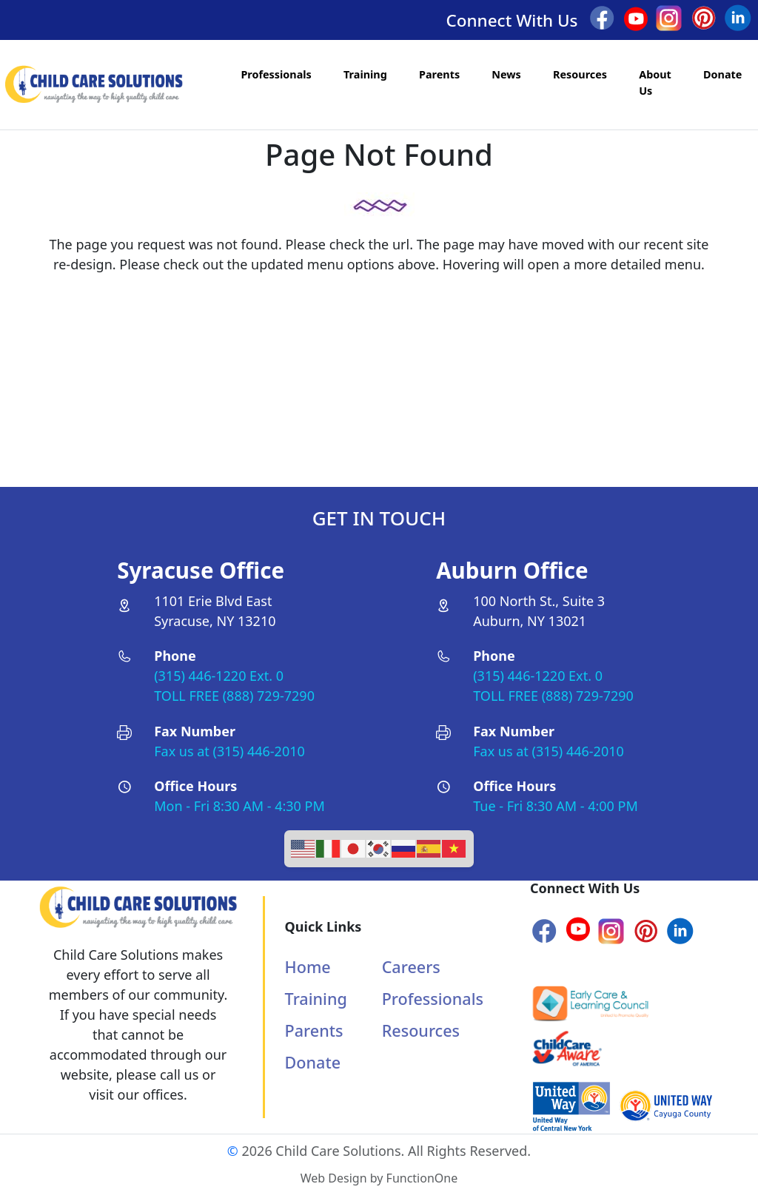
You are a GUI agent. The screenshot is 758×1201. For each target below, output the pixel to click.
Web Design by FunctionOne (379, 1178)
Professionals (276, 74)
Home (308, 967)
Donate (722, 74)
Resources (580, 74)
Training (365, 74)
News (506, 74)
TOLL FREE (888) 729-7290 (234, 695)
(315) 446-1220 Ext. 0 (219, 675)
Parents (439, 74)
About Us (655, 82)
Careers (411, 967)
